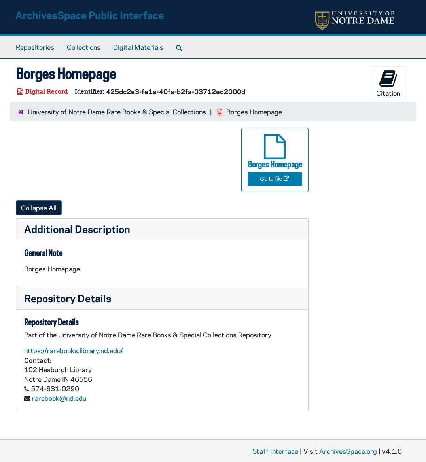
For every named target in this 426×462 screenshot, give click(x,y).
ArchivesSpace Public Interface (89, 14)
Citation (388, 83)
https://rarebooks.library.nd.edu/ (73, 350)
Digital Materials (138, 47)
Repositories (35, 47)
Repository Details (67, 298)
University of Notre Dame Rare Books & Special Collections (117, 111)
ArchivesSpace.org (348, 451)
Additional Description (77, 228)
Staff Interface (275, 451)
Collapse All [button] (39, 207)
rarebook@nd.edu (59, 398)
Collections (83, 47)
